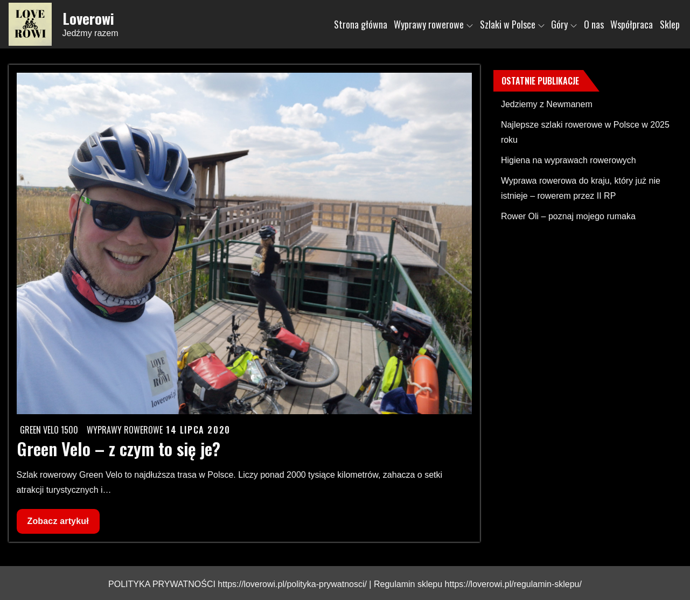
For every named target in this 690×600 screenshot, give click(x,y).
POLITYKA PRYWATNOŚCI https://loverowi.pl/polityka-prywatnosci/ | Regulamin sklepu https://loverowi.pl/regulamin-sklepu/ (345, 584)
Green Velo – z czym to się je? (118, 448)
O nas (594, 24)
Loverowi (88, 18)
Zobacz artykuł (58, 524)
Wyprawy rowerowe (433, 24)
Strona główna (360, 24)
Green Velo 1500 (49, 429)
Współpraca (631, 24)
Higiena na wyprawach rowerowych (568, 160)
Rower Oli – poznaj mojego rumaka (568, 216)
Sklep (670, 24)
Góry (564, 24)
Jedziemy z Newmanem (547, 104)
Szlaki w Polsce (512, 24)
